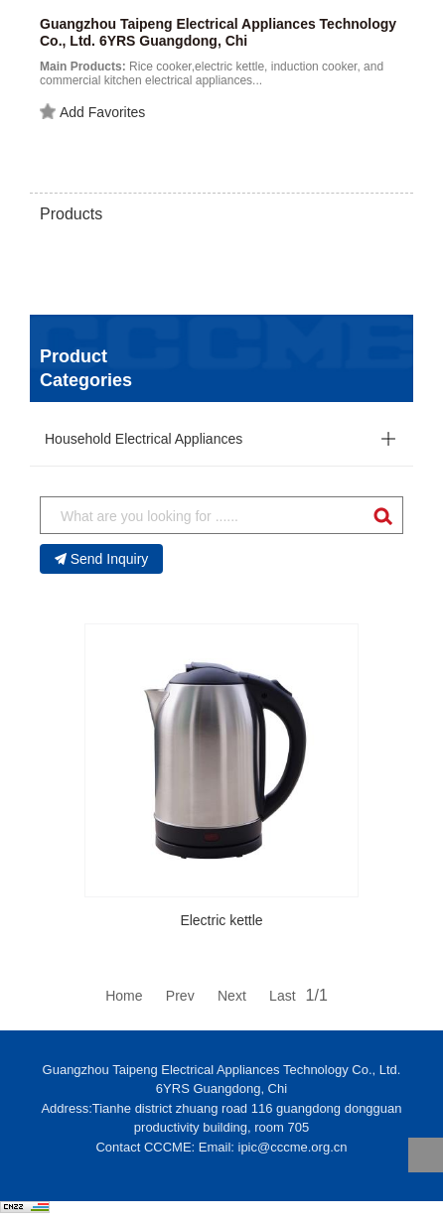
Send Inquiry (102, 559)
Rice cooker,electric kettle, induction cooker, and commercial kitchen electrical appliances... (211, 73)
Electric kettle (221, 920)
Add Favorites (92, 112)
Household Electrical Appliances (143, 439)
